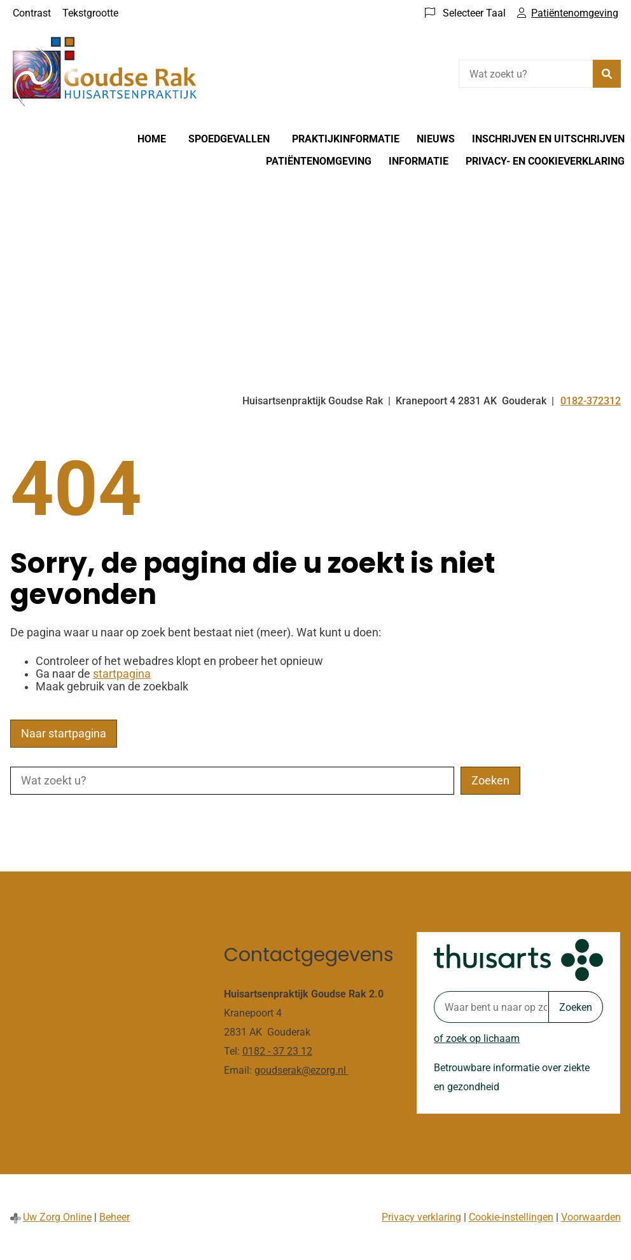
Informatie (418, 161)
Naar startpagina (63, 733)
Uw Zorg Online (57, 1217)
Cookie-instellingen (511, 1217)
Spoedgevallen (229, 139)
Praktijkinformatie (345, 139)
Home (151, 139)
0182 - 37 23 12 (277, 1051)
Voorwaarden (591, 1217)
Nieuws (436, 139)
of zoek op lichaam (477, 1038)
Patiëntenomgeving (318, 161)
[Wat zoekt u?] (526, 74)
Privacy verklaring (421, 1217)
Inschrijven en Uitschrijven (548, 139)
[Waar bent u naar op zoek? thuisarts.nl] (491, 1007)
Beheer (114, 1217)
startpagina (122, 674)
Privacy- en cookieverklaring (545, 161)
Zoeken (575, 1007)
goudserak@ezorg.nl (301, 1070)
